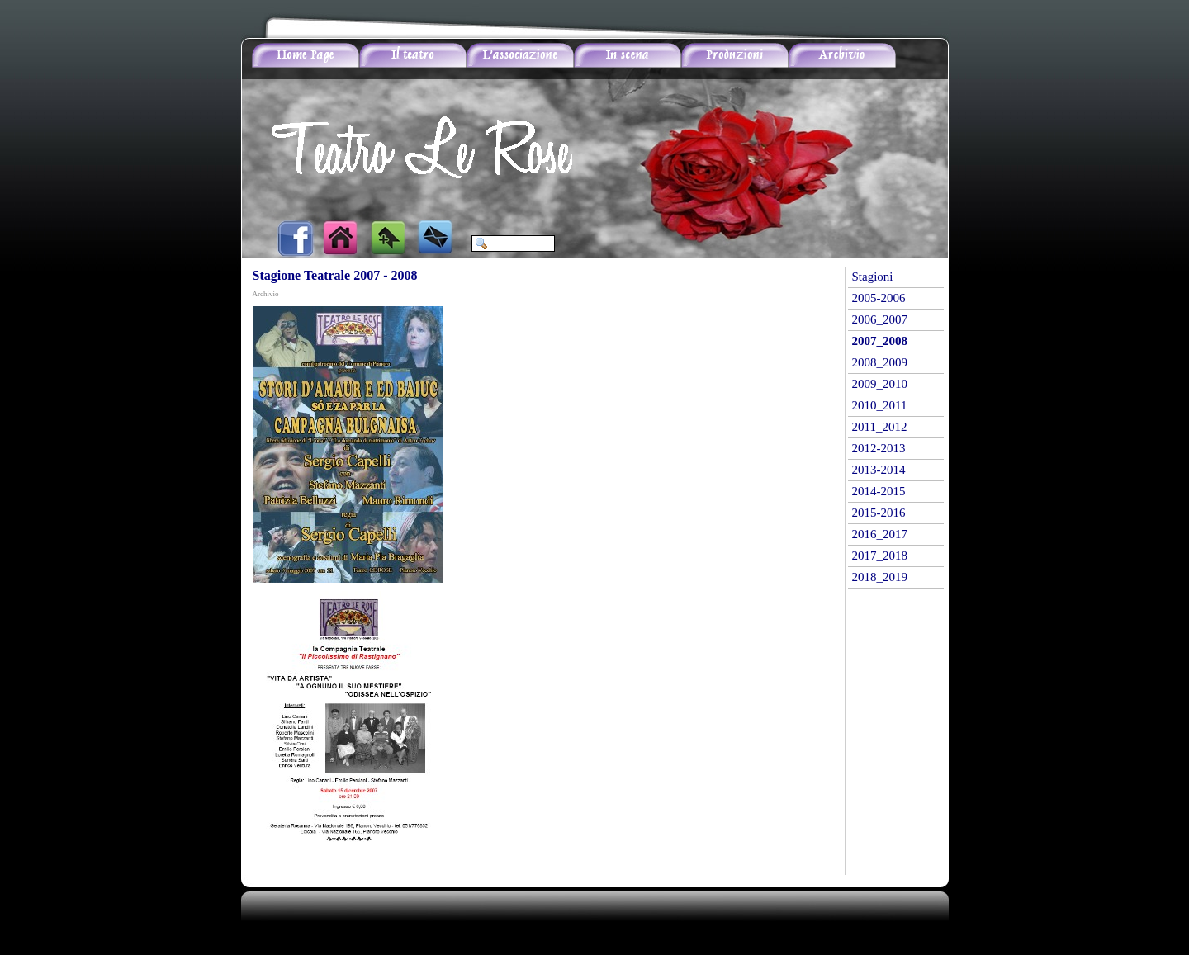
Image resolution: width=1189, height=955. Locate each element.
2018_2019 (880, 577)
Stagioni (872, 276)
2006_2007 (880, 319)
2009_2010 (880, 383)
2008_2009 (880, 362)
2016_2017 (880, 534)
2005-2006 (879, 298)
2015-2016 (879, 512)
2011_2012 (879, 426)
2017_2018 (880, 555)
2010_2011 (879, 405)
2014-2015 (879, 491)
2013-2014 (879, 469)
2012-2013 (879, 448)
